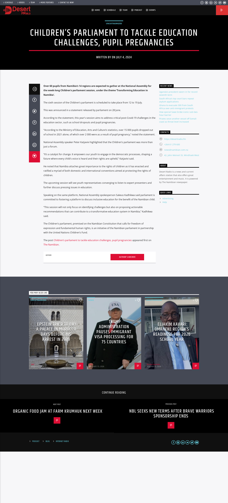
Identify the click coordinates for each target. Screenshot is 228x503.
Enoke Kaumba (153, 415)
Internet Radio (62, 492)
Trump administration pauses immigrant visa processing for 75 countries (114, 383)
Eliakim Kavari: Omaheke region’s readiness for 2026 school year (172, 383)
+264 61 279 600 (172, 195)
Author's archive (127, 308)
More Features (46, 2)
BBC (33, 415)
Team (31, 2)
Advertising (167, 250)
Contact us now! (66, 2)
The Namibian (51, 296)
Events (152, 10)
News (91, 351)
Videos (21, 2)
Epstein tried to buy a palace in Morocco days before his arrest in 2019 (56, 383)
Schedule (8, 2)
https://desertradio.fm (175, 190)
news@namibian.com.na (176, 201)
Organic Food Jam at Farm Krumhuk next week (57, 462)
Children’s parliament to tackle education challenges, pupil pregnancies (93, 291)
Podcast (138, 10)
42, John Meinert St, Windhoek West (181, 206)
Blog (48, 492)
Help (164, 253)
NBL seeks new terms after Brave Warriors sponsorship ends (171, 465)
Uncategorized (114, 49)
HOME (97, 10)
